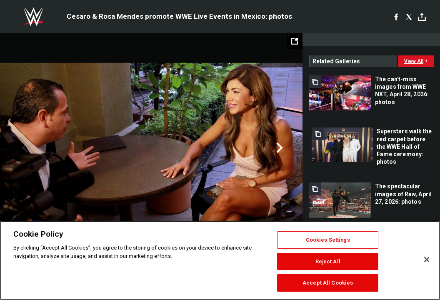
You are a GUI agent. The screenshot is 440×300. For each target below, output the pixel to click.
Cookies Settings (328, 240)
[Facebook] (396, 16)
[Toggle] (421, 17)
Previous (24, 147)
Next (278, 147)
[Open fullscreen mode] (294, 41)
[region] (220, 260)
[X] (408, 16)
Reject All (327, 261)
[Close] (427, 259)
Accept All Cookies (327, 283)
